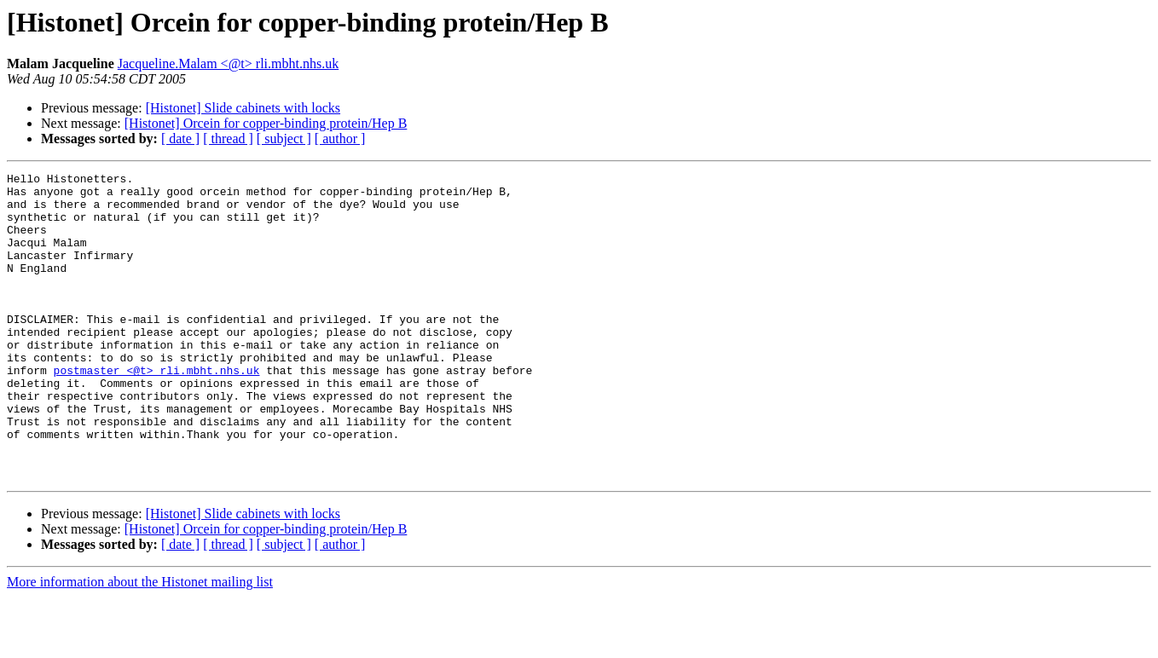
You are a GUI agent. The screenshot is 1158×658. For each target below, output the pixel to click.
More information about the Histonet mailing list (140, 643)
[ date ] (180, 138)
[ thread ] (228, 138)
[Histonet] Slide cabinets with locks (243, 108)
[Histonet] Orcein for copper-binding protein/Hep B (266, 123)
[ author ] (340, 138)
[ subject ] (284, 138)
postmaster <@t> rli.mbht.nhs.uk (157, 410)
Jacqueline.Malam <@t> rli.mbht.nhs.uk (228, 63)
